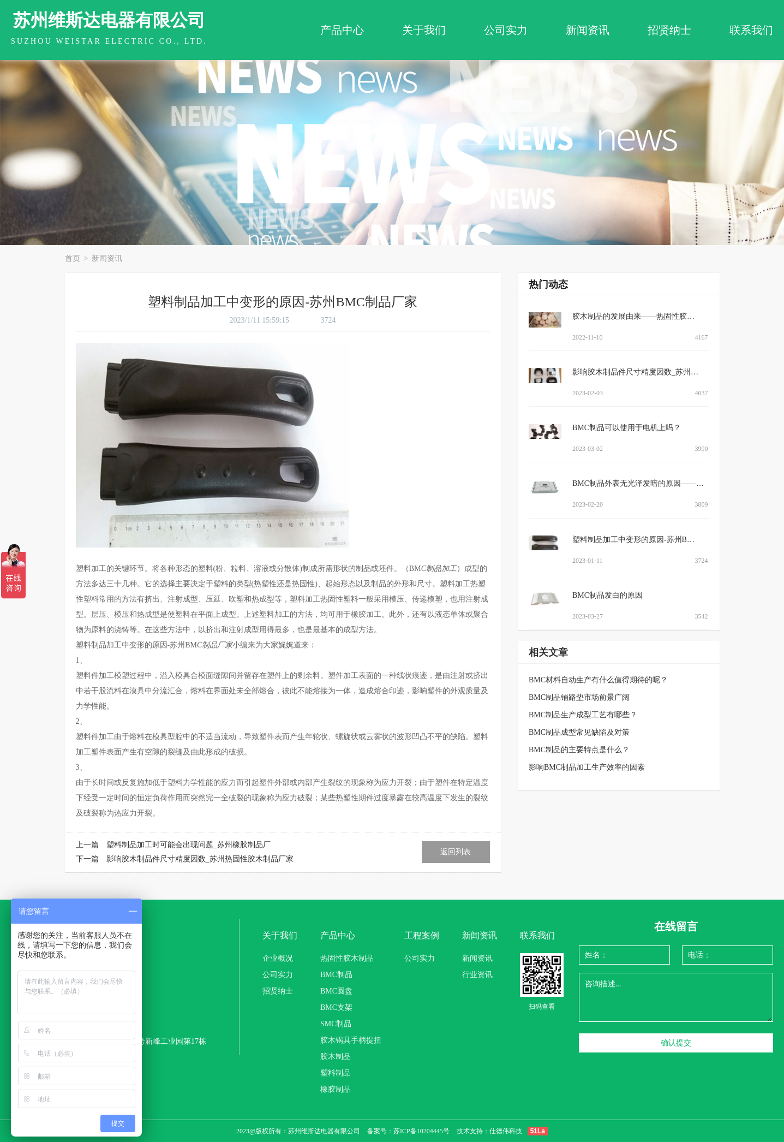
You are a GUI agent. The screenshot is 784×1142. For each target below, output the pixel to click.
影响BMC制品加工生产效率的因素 (587, 767)
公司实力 (506, 30)
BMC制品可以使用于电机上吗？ (626, 428)
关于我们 (424, 30)
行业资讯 (477, 975)
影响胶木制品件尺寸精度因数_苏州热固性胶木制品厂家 (200, 859)
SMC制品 (336, 1024)
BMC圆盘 (336, 991)
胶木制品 (335, 1056)
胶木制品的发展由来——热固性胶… (633, 316)
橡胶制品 (335, 1089)
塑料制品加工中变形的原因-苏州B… (633, 540)
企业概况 (277, 958)
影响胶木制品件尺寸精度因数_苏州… (635, 372)
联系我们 (751, 30)
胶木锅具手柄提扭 (350, 1040)
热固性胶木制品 (347, 958)
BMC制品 (336, 975)
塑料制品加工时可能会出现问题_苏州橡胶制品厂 (188, 845)
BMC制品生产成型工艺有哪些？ (583, 715)
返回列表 (455, 852)
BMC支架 (336, 1007)
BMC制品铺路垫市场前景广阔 (579, 697)
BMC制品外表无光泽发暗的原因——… (638, 483)
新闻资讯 (587, 30)
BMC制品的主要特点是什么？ (579, 750)
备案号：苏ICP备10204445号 (408, 1131)
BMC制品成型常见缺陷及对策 (579, 732)
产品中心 (342, 30)
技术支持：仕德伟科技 (489, 1131)
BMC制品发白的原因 (607, 595)
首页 (73, 258)
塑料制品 (335, 1073)
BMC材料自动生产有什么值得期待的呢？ (598, 680)
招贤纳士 (669, 30)
